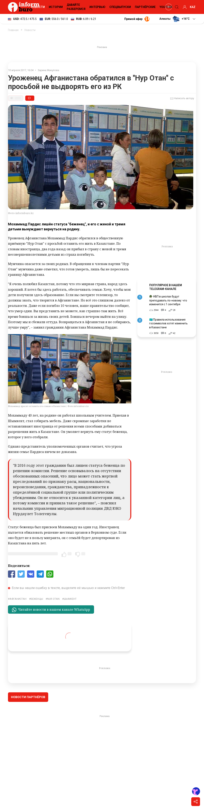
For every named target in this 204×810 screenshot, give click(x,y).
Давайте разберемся (76, 7)
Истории (56, 7)
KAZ (192, 7)
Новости (38, 7)
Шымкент (70, 598)
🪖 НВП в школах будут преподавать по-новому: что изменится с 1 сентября (168, 300)
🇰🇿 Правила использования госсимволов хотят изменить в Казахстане (168, 323)
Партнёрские (145, 7)
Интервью (97, 7)
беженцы (37, 598)
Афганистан (18, 598)
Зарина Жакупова (48, 70)
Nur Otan (53, 598)
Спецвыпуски (120, 7)
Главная (13, 30)
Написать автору (182, 98)
